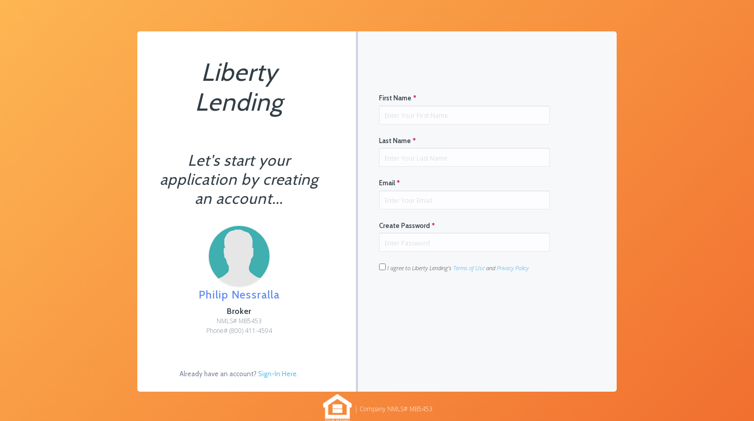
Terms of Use (468, 268)
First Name (398, 98)
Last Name (397, 140)
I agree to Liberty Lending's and (454, 268)
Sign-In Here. (278, 374)
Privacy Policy (513, 268)
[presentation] (457, 305)
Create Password (407, 225)
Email (389, 183)
